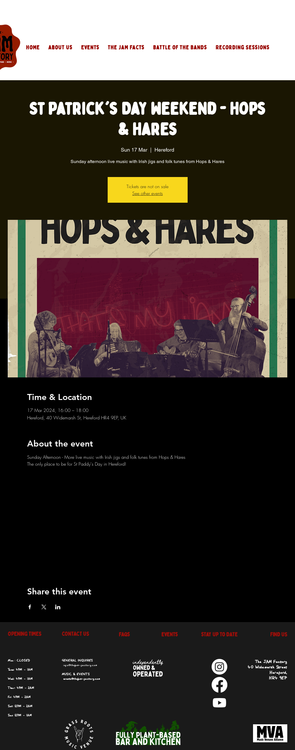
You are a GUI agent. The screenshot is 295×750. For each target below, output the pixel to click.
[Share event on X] (44, 607)
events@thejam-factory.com (81, 679)
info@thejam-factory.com (80, 665)
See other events (147, 193)
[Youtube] (219, 703)
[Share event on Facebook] (30, 607)
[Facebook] (219, 685)
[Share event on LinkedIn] (58, 607)
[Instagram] (219, 667)
